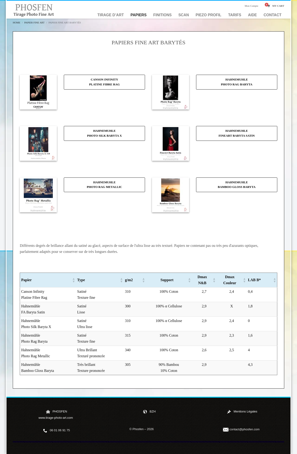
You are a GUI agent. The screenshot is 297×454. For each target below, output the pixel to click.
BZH (153, 411)
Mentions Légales (245, 411)
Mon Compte (251, 5)
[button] (73, 280)
